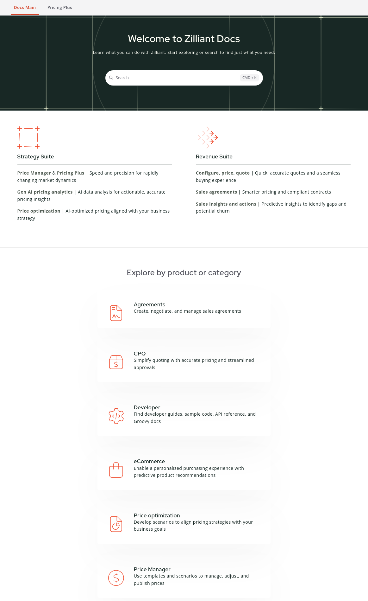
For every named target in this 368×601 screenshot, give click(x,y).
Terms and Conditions (30, 593)
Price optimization (38, 211)
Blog (200, 535)
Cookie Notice (102, 593)
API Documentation (118, 535)
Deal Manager (68, 550)
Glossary (151, 543)
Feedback (152, 550)
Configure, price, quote (223, 173)
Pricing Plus (70, 173)
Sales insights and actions (226, 204)
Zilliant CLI (109, 557)
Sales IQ (62, 574)
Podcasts (205, 543)
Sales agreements (216, 192)
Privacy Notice (69, 593)
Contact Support (276, 563)
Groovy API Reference (109, 546)
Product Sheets (211, 550)
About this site (157, 535)
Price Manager (34, 173)
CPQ (58, 543)
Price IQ (62, 558)
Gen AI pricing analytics (45, 192)
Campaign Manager (74, 535)
